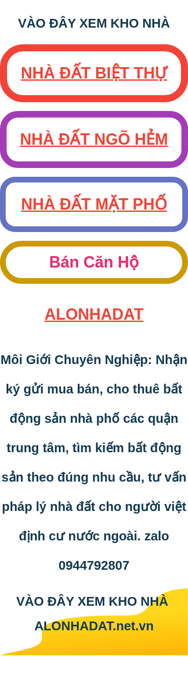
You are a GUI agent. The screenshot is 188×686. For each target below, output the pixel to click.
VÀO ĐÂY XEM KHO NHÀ (94, 23)
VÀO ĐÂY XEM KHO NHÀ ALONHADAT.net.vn (94, 613)
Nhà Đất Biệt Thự (94, 73)
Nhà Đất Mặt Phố (94, 204)
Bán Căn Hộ (94, 262)
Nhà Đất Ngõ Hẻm (94, 139)
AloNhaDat (93, 314)
